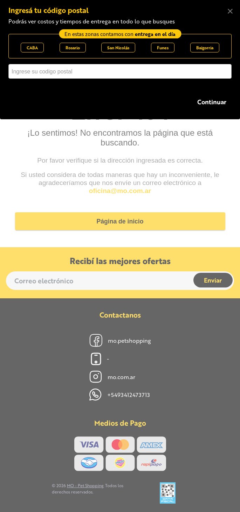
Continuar (211, 102)
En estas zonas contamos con (120, 33)
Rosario (73, 47)
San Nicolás (118, 47)
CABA (32, 47)
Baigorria (204, 47)
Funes (163, 47)
